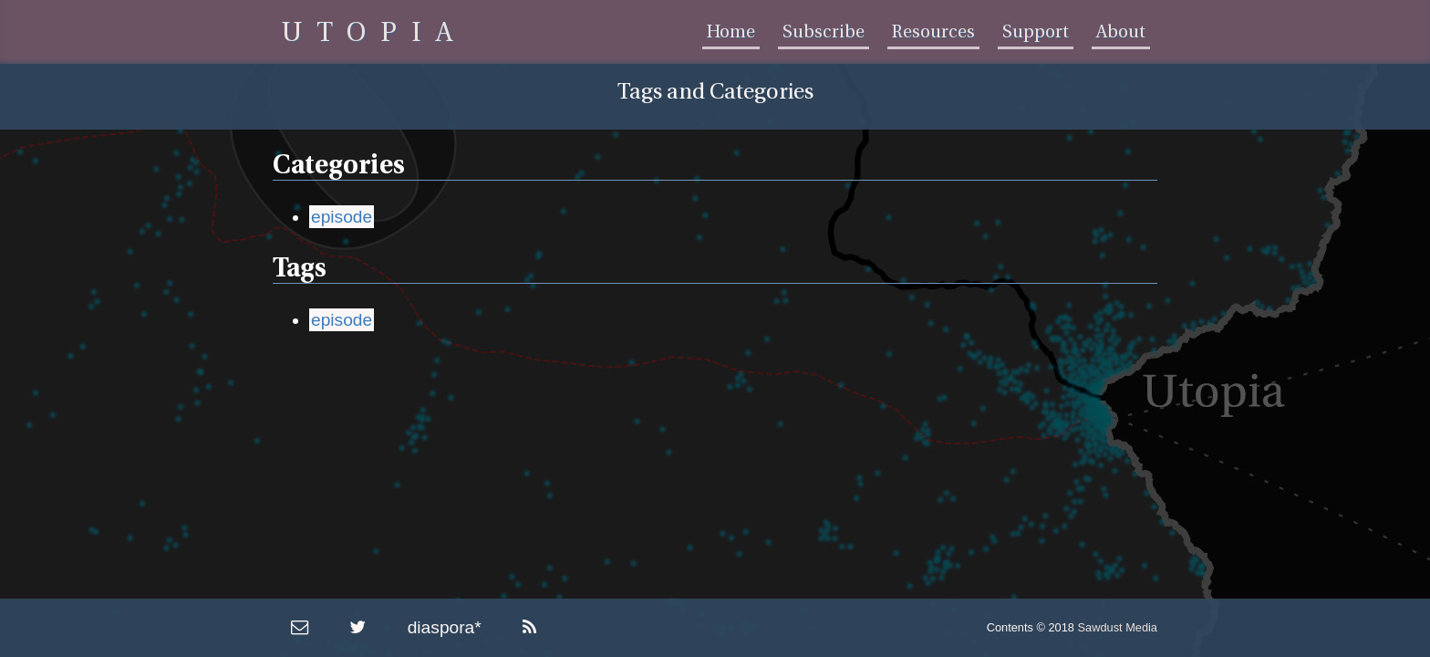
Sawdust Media (1118, 627)
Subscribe (823, 32)
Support (1035, 32)
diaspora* (445, 627)
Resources (933, 32)
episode (341, 216)
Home (731, 32)
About (1120, 32)
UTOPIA (374, 32)
